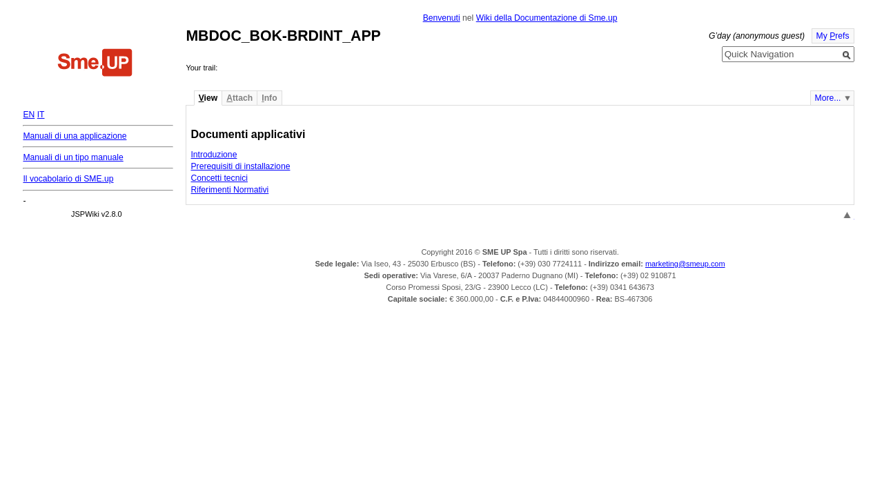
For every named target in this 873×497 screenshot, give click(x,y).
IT (41, 114)
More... (828, 98)
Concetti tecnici (218, 178)
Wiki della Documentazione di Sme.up (547, 18)
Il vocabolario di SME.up (68, 179)
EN (29, 114)
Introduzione (213, 154)
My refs (833, 36)
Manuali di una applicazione (74, 136)
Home (95, 64)
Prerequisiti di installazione (240, 166)
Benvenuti (441, 18)
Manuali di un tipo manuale (73, 157)
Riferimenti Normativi (229, 190)
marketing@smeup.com (685, 264)
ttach (239, 98)
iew (208, 98)
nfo (269, 98)
